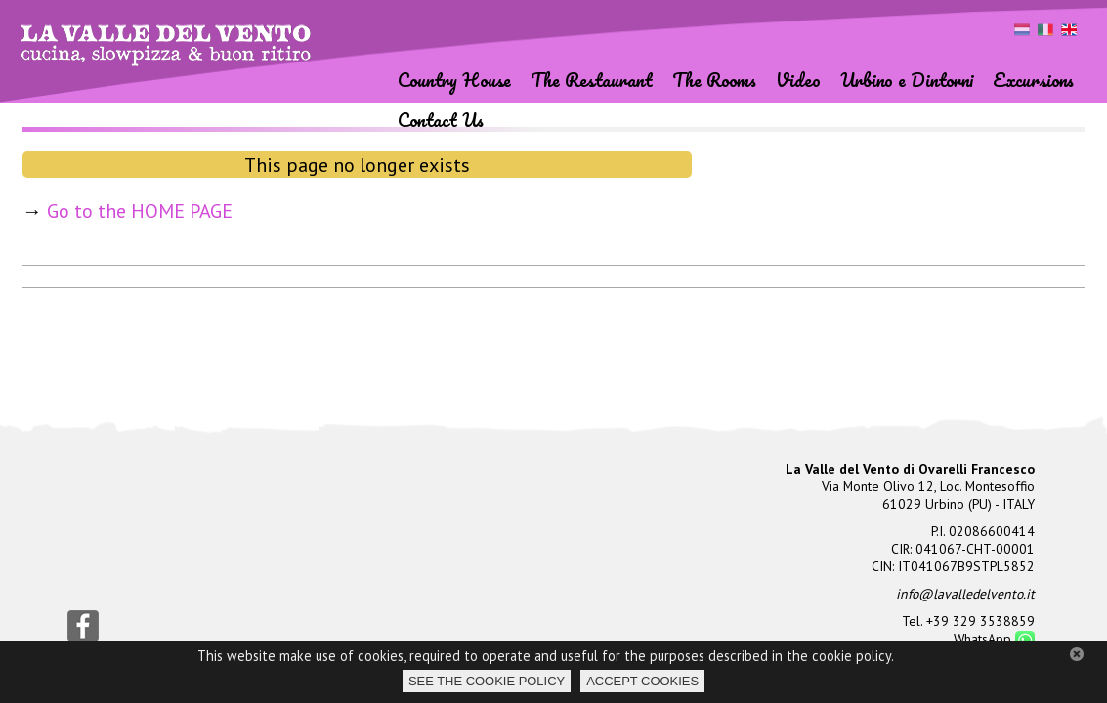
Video (798, 79)
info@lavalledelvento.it (965, 593)
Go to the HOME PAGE (140, 210)
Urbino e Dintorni (906, 79)
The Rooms (714, 79)
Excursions (1033, 79)
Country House (454, 79)
